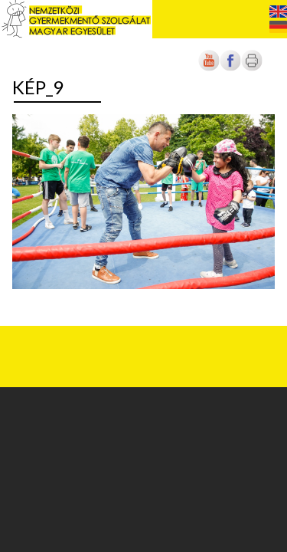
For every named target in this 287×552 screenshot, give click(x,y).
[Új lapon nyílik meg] (230, 67)
